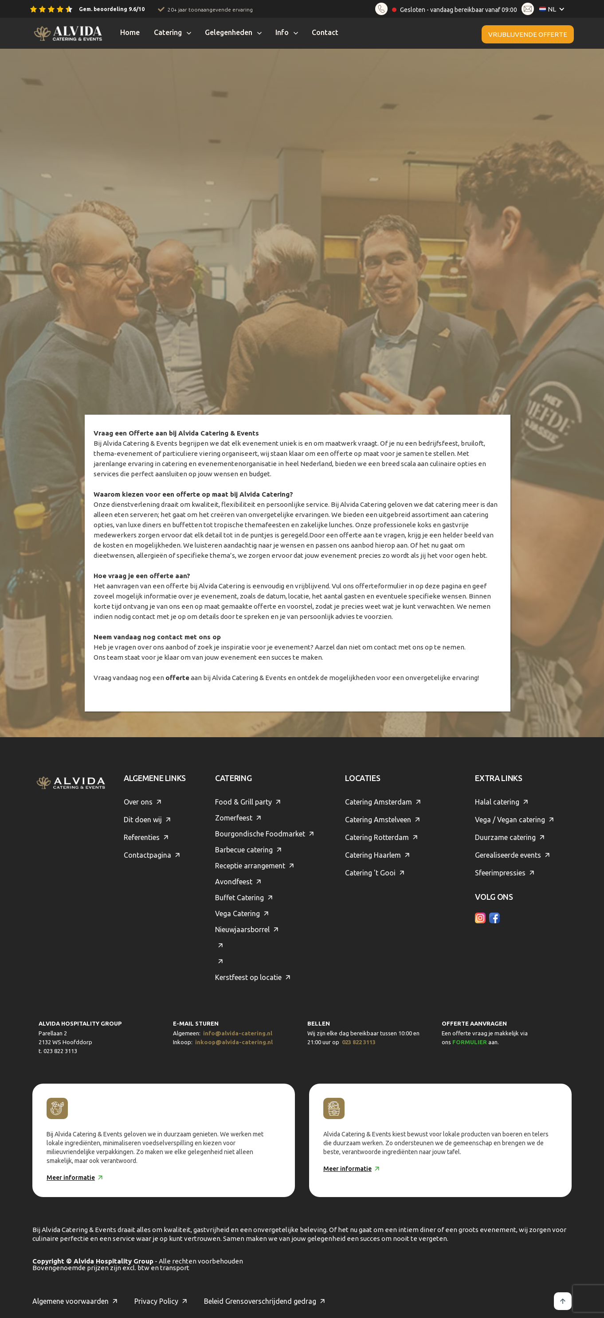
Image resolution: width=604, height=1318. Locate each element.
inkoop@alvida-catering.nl (234, 1042)
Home (130, 32)
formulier (469, 1042)
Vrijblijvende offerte (527, 34)
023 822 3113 (359, 1042)
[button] (554, 9)
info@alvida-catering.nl (237, 1033)
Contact (325, 32)
